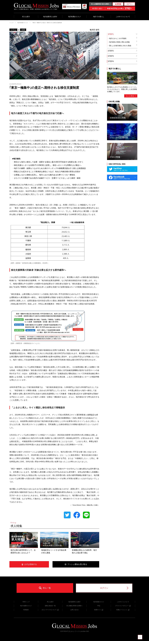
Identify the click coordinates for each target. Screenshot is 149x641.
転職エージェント (122, 610)
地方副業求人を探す (50, 16)
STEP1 (122, 34)
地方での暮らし (98, 16)
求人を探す (26, 16)
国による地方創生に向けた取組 (123, 45)
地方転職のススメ (74, 16)
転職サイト (98, 610)
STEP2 (122, 51)
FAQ (98, 605)
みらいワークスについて (50, 610)
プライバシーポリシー (123, 605)
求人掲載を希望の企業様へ (74, 605)
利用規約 (26, 610)
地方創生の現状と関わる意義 (123, 42)
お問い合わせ (74, 610)
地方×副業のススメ (26, 605)
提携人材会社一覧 (50, 605)
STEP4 (122, 61)
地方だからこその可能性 (123, 38)
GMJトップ (26, 602)
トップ (11, 22)
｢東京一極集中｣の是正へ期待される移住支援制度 (47, 22)
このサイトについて (123, 16)
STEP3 (122, 56)
